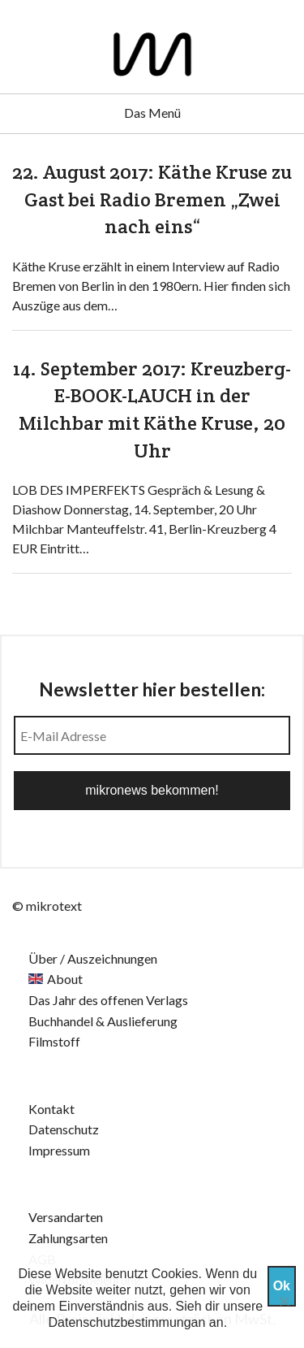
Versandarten (65, 1216)
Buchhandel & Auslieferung (103, 1021)
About (65, 978)
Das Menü (152, 112)
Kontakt (51, 1108)
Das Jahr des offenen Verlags (108, 1000)
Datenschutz (63, 1129)
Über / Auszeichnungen (92, 958)
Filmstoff (54, 1041)
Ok (281, 1286)
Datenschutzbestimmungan (127, 1322)
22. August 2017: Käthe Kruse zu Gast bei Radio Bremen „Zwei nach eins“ (152, 199)
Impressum (59, 1150)
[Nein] (284, 1301)
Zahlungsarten (68, 1238)
